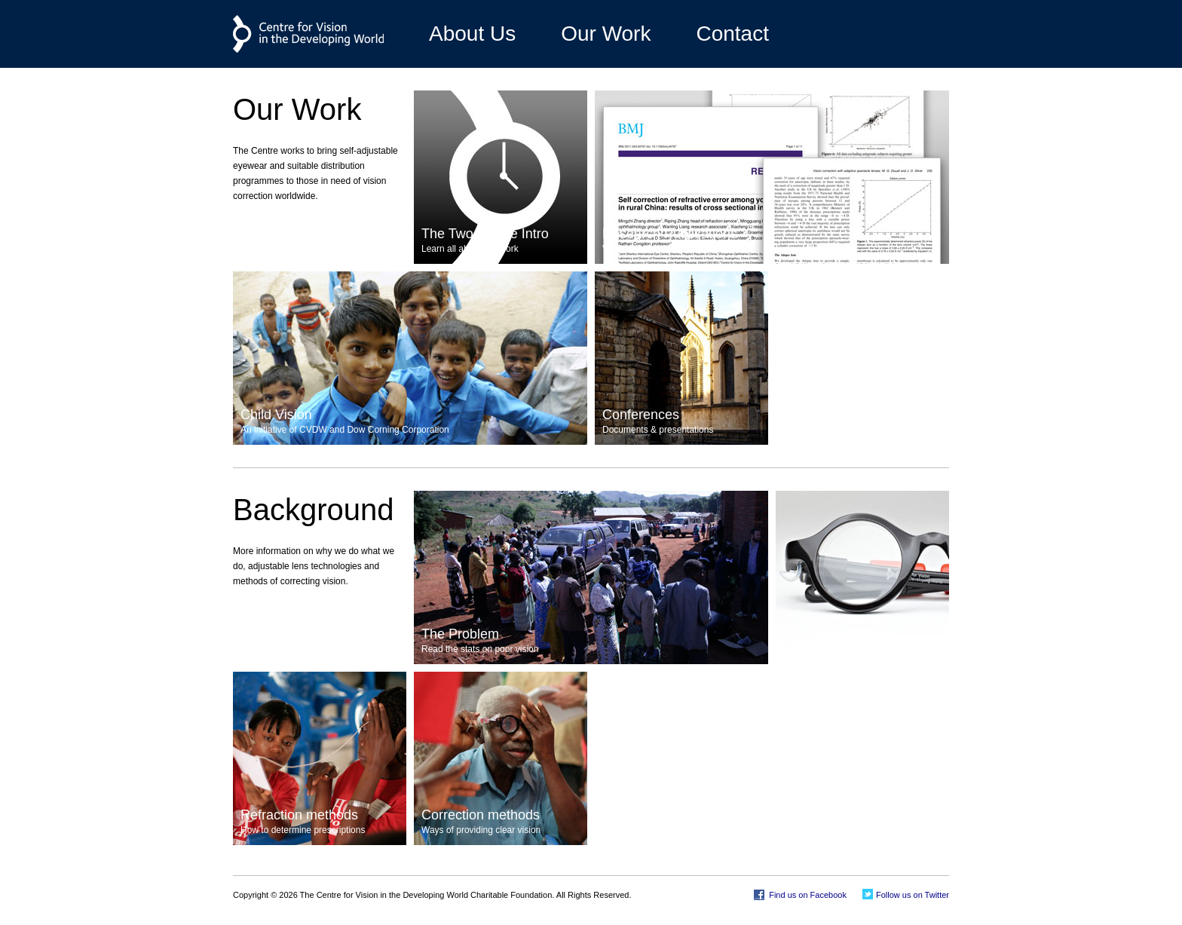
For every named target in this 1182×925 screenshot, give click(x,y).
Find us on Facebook (807, 894)
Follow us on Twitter (911, 894)
